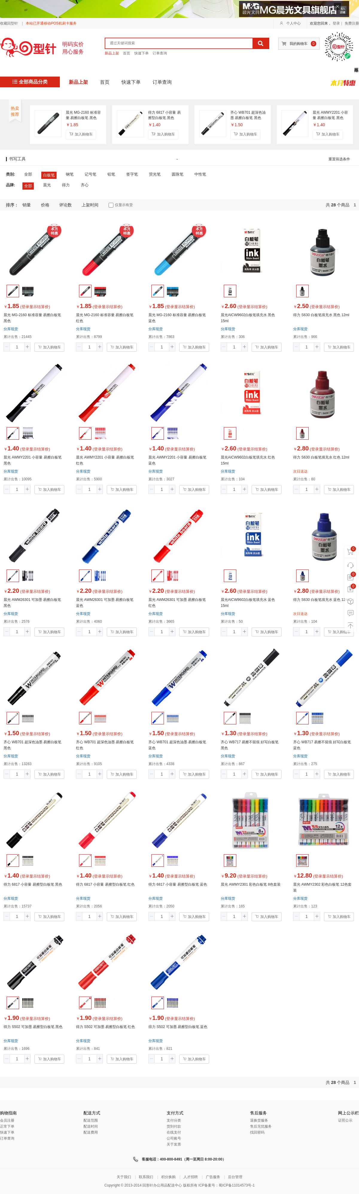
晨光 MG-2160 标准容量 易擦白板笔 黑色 (83, 115)
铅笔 (111, 174)
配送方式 (91, 1113)
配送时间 (90, 1126)
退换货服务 (259, 1120)
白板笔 (49, 175)
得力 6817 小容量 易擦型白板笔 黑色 (164, 115)
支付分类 (174, 1120)
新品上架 (112, 53)
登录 (336, 23)
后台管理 (235, 1177)
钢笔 (70, 174)
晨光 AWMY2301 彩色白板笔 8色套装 (251, 884)
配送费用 (90, 1132)
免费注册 (352, 23)
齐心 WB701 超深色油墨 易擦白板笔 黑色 (248, 115)
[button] (7, 347)
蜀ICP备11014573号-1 (237, 1185)
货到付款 (174, 1126)
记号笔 (90, 174)
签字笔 (132, 174)
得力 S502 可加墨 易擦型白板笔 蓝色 (177, 1027)
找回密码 (257, 1132)
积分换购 (168, 1177)
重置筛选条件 (339, 159)
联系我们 (146, 1177)
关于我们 (124, 1177)
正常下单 (7, 1126)
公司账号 (174, 1138)
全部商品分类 (30, 81)
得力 (66, 185)
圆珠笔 (177, 174)
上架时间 (90, 204)
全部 (28, 174)
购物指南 (8, 1113)
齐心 (85, 185)
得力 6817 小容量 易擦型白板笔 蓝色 (177, 884)
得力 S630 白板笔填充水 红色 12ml (321, 457)
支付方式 (175, 1113)
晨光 (47, 185)
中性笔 (200, 174)
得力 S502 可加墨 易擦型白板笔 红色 (105, 1027)
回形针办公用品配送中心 (162, 1185)
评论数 (65, 204)
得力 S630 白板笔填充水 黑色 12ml (321, 315)
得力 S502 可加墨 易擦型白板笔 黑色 (33, 1027)
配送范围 (90, 1120)
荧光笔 (155, 174)
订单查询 (160, 53)
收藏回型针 (9, 23)
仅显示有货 (121, 205)
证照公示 (345, 1120)
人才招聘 (190, 1177)
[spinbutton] (17, 346)
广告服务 (213, 1177)
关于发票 (174, 1144)
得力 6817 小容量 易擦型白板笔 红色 (105, 884)
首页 (126, 53)
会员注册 (7, 1120)
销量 (26, 204)
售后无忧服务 (261, 1126)
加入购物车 (81, 134)
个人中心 (290, 23)
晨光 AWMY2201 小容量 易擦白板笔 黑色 (330, 115)
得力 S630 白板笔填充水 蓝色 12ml (321, 600)
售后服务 (258, 1113)
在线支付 (174, 1132)
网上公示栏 (348, 1113)
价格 (45, 204)
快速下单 (141, 53)
